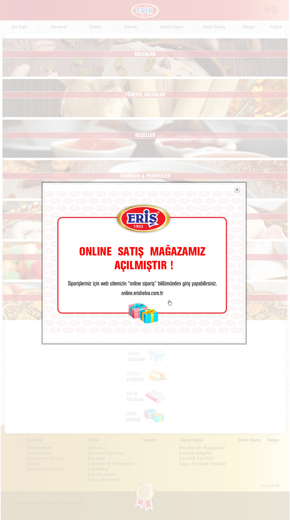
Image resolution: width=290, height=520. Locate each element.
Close (237, 18)
